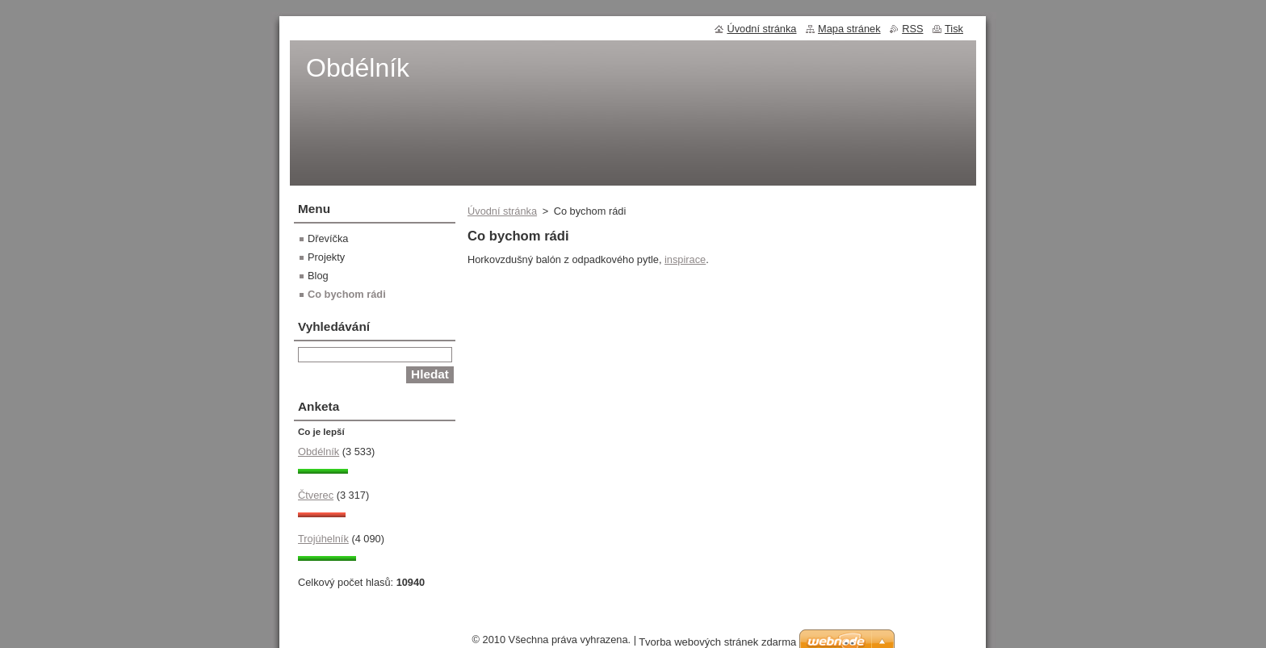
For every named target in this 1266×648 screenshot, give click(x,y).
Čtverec (315, 495)
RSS (912, 29)
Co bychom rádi (347, 294)
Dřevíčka (328, 238)
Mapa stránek (849, 29)
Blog (318, 276)
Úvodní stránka (502, 211)
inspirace (685, 259)
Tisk (954, 29)
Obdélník (318, 451)
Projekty (326, 257)
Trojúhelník (323, 539)
